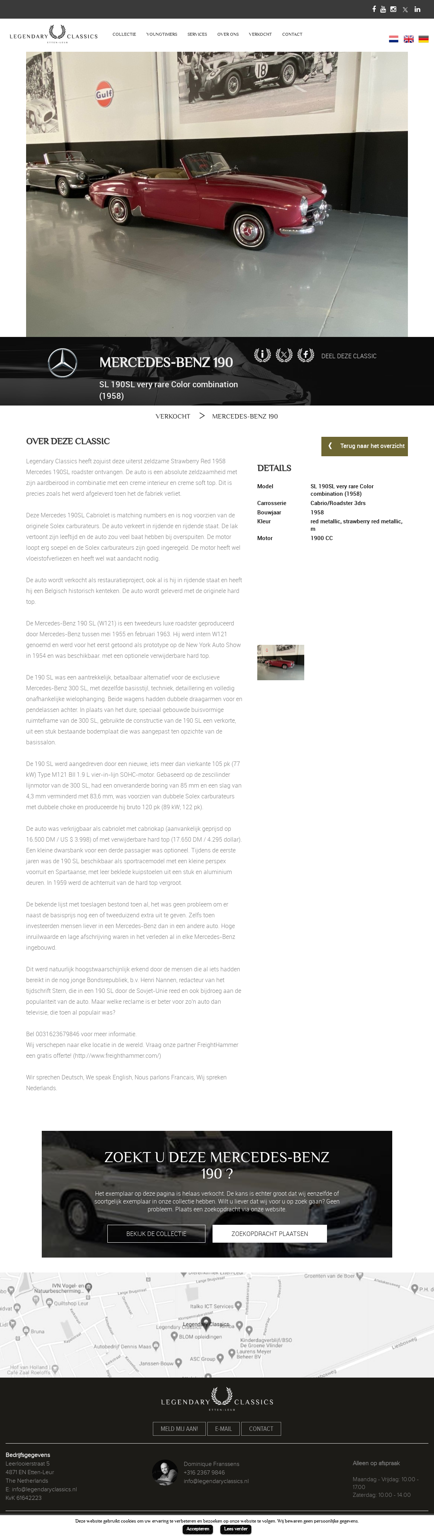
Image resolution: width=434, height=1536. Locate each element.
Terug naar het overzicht (365, 445)
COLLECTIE (124, 34)
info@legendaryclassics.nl (44, 1489)
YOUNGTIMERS (162, 34)
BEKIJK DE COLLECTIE (156, 1234)
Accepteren (197, 1529)
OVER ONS (228, 34)
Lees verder (236, 1529)
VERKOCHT (260, 34)
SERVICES (197, 34)
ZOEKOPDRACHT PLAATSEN (270, 1234)
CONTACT (292, 34)
